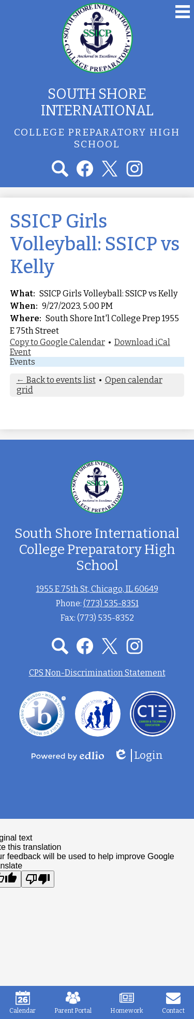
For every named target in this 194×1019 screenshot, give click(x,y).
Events (22, 362)
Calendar (22, 1002)
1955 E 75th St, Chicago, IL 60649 (97, 589)
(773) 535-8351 (111, 603)
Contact (173, 1002)
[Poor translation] (37, 879)
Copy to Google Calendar (57, 342)
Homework (126, 1002)
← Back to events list (56, 380)
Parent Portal (73, 1002)
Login (138, 755)
